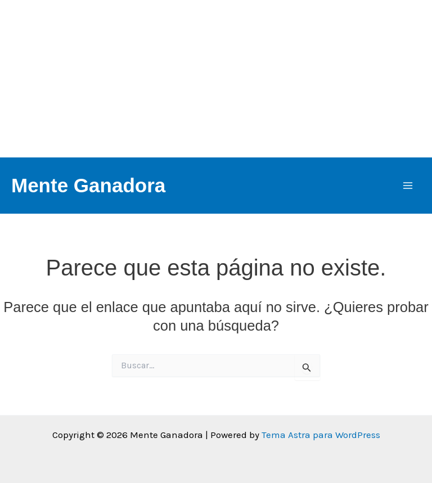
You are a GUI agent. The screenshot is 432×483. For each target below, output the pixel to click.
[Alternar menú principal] (408, 185)
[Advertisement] (216, 78)
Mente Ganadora (88, 185)
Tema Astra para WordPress (321, 434)
